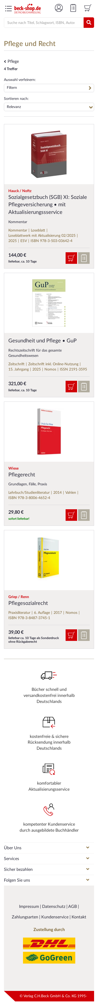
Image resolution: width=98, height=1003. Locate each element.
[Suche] (41, 23)
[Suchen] (89, 22)
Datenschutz (54, 906)
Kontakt (79, 917)
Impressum (29, 906)
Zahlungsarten (25, 917)
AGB (73, 906)
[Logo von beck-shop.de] (27, 8)
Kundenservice (55, 917)
